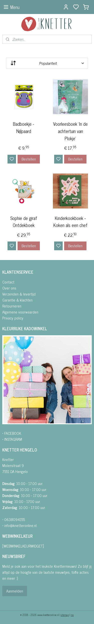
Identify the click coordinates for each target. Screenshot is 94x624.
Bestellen (29, 159)
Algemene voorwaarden (20, 312)
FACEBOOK (12, 433)
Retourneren (11, 306)
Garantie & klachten (17, 300)
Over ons (9, 288)
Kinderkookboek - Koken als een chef (70, 221)
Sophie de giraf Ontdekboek (23, 221)
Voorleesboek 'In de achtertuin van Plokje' (70, 131)
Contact (8, 282)
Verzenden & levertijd (19, 294)
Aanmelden (14, 591)
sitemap (65, 614)
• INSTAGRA (10, 439)
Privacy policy (12, 318)
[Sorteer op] (46, 63)
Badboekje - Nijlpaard (23, 127)
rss (72, 614)
